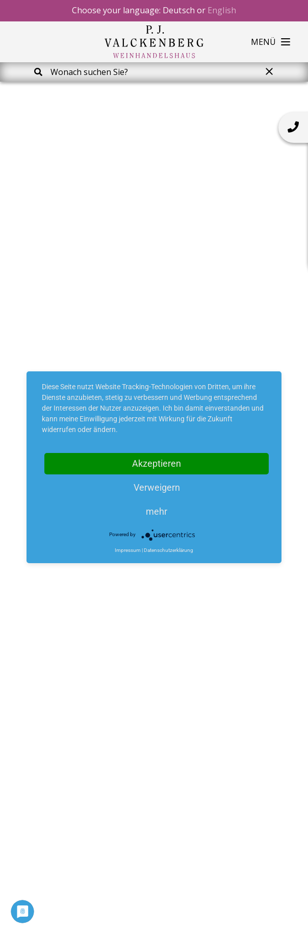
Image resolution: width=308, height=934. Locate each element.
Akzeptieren (156, 463)
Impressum (128, 550)
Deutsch (179, 10)
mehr (156, 511)
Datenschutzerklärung (168, 550)
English (222, 10)
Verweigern (157, 487)
